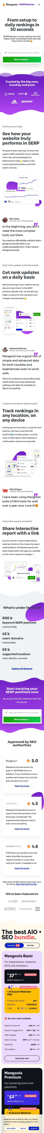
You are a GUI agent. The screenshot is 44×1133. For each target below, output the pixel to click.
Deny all (23, 1128)
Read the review (22, 786)
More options (11, 1128)
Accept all (34, 1128)
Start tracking (22, 59)
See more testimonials (26, 884)
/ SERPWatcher (26, 4)
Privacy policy (25, 1122)
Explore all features (22, 668)
